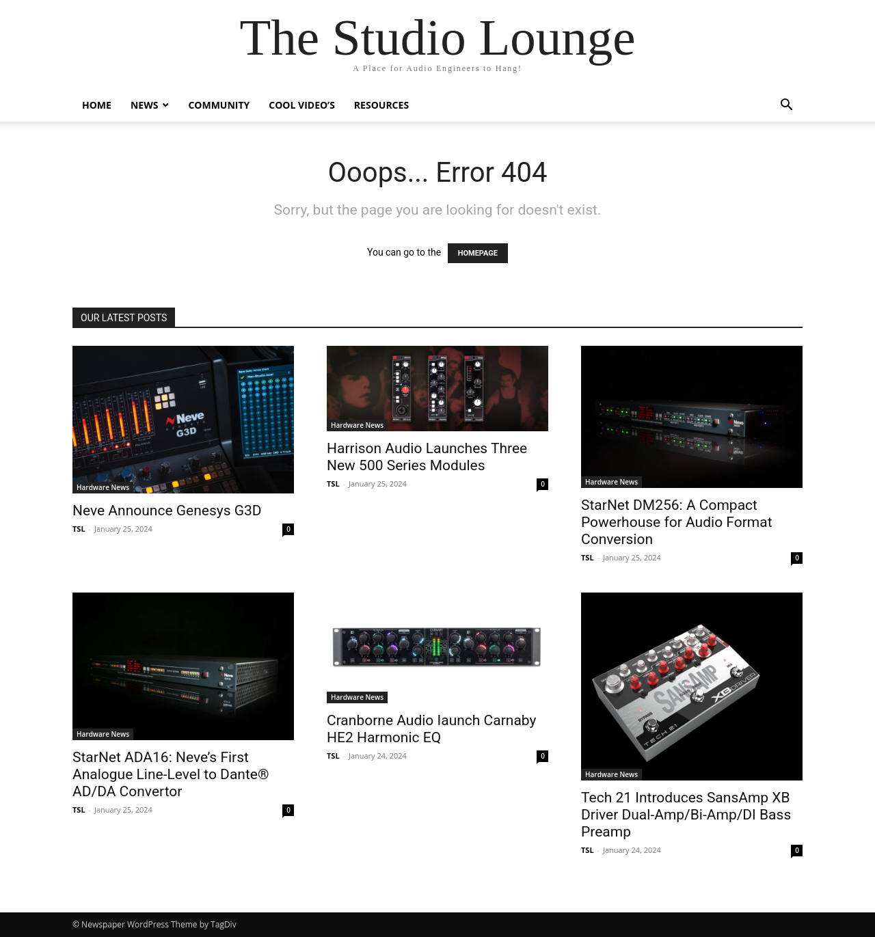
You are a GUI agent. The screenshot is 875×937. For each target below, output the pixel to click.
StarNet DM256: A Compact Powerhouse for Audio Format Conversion (676, 522)
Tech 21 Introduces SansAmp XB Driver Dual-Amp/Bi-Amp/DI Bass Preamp (687, 814)
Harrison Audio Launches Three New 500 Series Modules (427, 457)
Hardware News (103, 487)
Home (96, 104)
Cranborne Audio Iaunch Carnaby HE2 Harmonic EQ (431, 729)
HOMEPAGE (478, 253)
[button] (786, 106)
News (144, 104)
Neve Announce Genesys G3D (167, 510)
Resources (381, 104)
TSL (78, 529)
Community (219, 104)
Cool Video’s (302, 104)
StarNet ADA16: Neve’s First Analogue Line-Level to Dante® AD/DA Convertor (170, 774)
